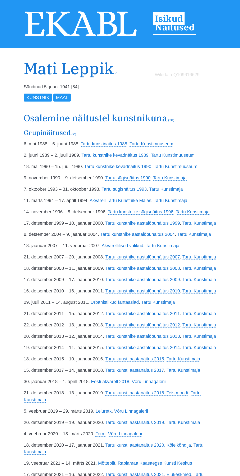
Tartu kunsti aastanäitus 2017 (134, 370)
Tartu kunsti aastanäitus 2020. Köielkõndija (148, 445)
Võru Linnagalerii (149, 381)
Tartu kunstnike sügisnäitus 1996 (140, 211)
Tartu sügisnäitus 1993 (124, 189)
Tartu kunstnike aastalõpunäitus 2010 (142, 290)
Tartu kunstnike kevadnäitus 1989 (115, 155)
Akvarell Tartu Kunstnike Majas (120, 200)
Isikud (169, 18)
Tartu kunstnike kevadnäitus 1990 (117, 166)
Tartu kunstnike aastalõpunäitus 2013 (142, 336)
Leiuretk (104, 411)
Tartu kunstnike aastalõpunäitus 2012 (142, 324)
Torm (100, 433)
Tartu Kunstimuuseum (151, 143)
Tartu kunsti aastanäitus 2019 (134, 422)
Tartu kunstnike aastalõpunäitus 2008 (142, 268)
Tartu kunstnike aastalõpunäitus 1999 (142, 223)
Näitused (175, 27)
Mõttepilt (106, 463)
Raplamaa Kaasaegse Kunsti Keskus (155, 463)
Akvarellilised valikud (122, 245)
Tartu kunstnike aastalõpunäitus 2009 (142, 279)
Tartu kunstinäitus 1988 (104, 143)
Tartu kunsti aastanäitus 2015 (134, 358)
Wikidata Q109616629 (177, 74)
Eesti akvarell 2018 (110, 381)
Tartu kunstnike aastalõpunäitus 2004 (137, 234)
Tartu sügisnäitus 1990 (127, 177)
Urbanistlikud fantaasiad (115, 302)
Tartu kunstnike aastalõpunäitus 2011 (142, 313)
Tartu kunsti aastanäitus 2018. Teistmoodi (146, 392)
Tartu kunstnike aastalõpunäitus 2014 (142, 347)
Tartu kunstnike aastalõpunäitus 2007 (142, 257)
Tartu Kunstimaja (170, 177)
